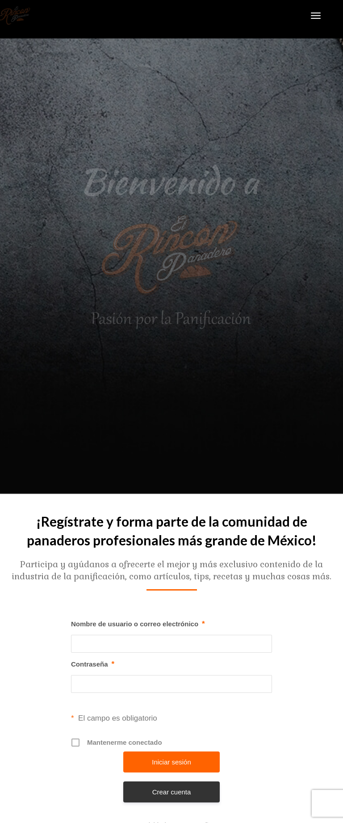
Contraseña (92, 664)
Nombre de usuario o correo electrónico (138, 624)
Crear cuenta (171, 792)
